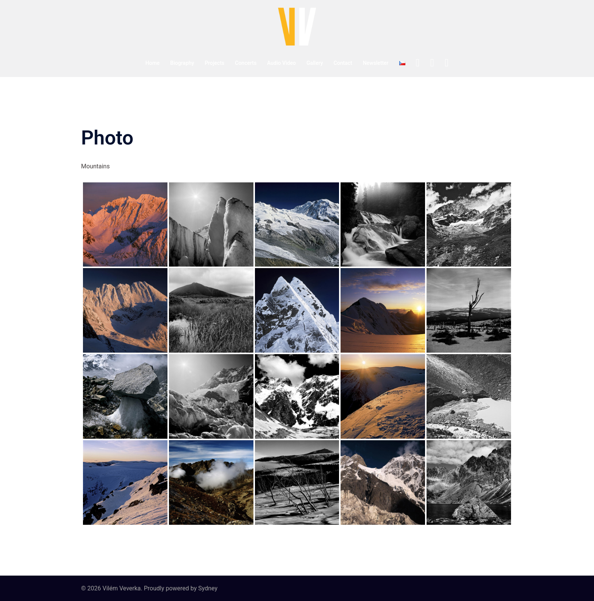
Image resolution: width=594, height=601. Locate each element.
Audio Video (281, 63)
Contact (343, 63)
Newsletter (376, 63)
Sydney (207, 588)
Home (152, 63)
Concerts (245, 63)
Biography (182, 63)
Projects (214, 63)
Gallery (314, 63)
